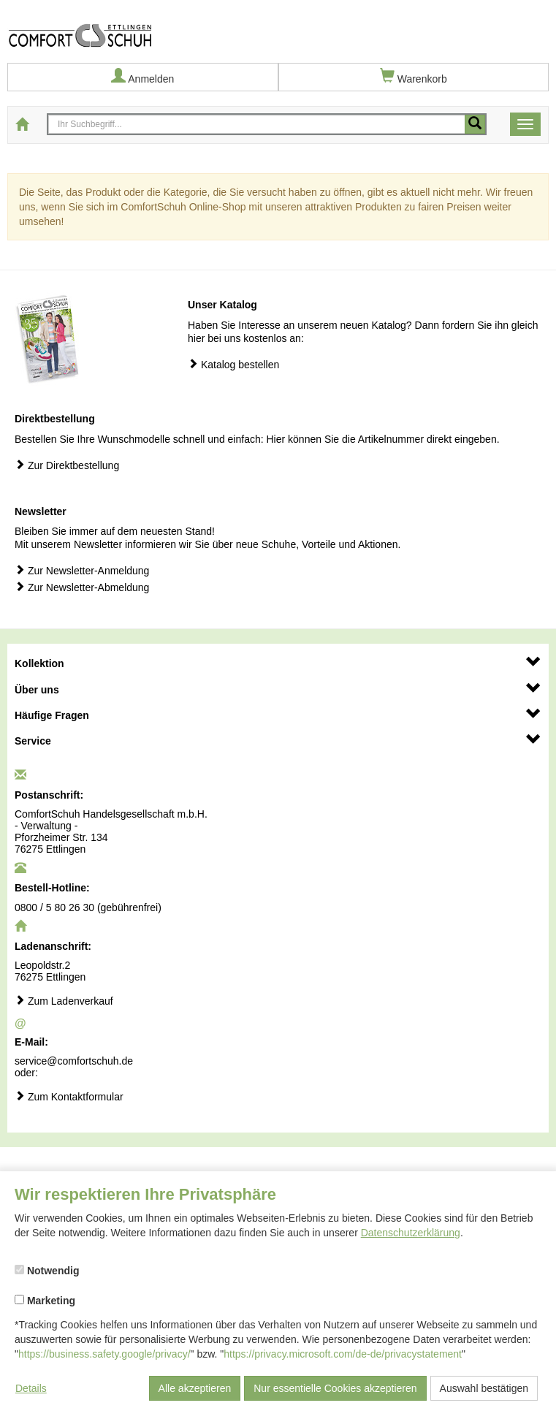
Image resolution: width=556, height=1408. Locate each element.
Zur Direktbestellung (67, 465)
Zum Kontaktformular (69, 1096)
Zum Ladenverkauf (64, 1000)
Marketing (45, 1300)
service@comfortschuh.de (74, 1061)
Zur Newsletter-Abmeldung (82, 587)
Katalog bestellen (233, 364)
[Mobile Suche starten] (475, 124)
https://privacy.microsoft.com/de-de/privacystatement (343, 1354)
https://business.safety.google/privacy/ (104, 1354)
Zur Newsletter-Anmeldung (82, 570)
